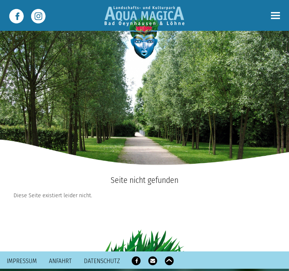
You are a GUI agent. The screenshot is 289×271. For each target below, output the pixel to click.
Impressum (22, 261)
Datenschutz (102, 261)
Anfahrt (60, 261)
